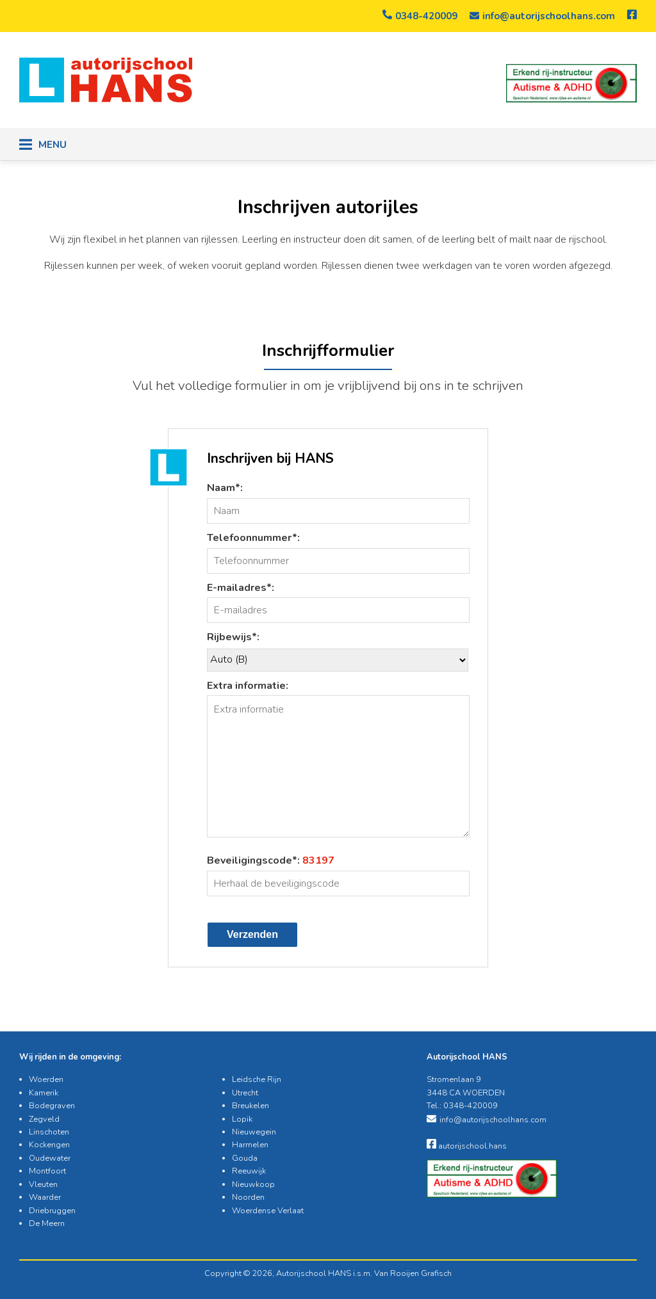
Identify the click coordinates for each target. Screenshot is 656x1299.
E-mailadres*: (240, 588)
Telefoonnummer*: (253, 538)
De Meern (47, 1223)
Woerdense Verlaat (268, 1210)
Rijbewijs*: (233, 637)
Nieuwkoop (253, 1184)
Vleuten (43, 1184)
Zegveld (44, 1119)
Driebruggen (52, 1210)
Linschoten (49, 1132)
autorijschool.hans (467, 1146)
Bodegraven (52, 1105)
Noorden (248, 1197)
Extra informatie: (247, 686)
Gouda (245, 1158)
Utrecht (245, 1093)
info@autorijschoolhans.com (542, 16)
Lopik (242, 1119)
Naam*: (225, 488)
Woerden (46, 1079)
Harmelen (250, 1144)
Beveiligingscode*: (270, 860)
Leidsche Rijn (256, 1079)
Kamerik (43, 1093)
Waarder (45, 1197)
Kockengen (49, 1144)
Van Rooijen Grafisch (413, 1273)
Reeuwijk (249, 1171)
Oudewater (49, 1158)
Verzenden (252, 934)
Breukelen (250, 1105)
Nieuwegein (254, 1132)
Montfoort (47, 1171)
